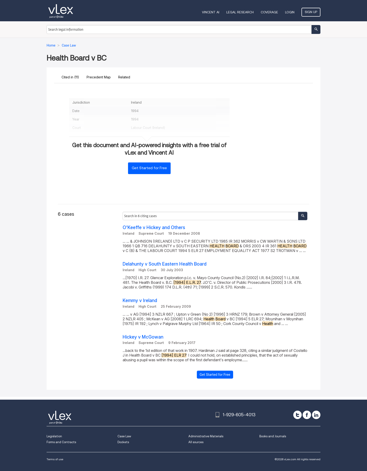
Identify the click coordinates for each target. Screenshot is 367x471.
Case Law (124, 436)
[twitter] (297, 415)
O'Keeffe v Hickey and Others (154, 227)
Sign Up (311, 12)
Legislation (54, 436)
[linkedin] (316, 415)
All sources (195, 442)
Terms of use (55, 459)
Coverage (269, 12)
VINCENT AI (210, 12)
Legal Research (240, 12)
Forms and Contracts (61, 442)
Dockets (123, 442)
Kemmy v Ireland (140, 300)
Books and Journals (272, 436)
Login (289, 12)
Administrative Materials (205, 436)
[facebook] (307, 415)
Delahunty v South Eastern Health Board (164, 264)
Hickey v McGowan (143, 337)
